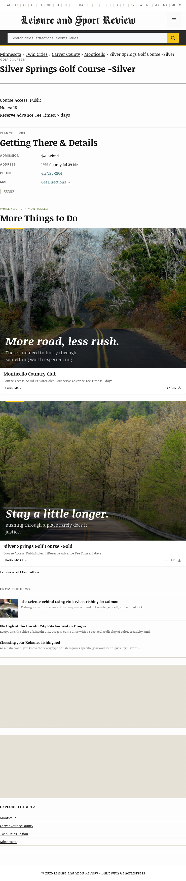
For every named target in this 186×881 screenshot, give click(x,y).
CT (58, 5)
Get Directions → (56, 182)
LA (140, 5)
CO (49, 5)
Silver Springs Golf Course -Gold (38, 546)
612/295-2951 (51, 173)
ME (148, 5)
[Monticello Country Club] (93, 298)
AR (33, 5)
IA (117, 5)
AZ (25, 5)
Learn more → (15, 388)
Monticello (94, 54)
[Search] (173, 38)
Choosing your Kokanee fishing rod (30, 642)
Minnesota (10, 54)
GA (81, 5)
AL (9, 5)
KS (125, 5)
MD (157, 5)
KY (133, 5)
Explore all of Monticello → (20, 572)
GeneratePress (132, 873)
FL (73, 5)
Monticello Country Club (30, 374)
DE (66, 5)
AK (17, 5)
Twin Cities (37, 54)
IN (110, 5)
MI (173, 5)
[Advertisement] (93, 696)
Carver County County (16, 825)
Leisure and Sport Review (78, 20)
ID (96, 5)
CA (41, 5)
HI (89, 5)
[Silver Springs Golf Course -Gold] (93, 471)
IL (103, 5)
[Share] (173, 388)
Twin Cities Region (14, 834)
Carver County (66, 54)
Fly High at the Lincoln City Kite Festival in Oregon (43, 626)
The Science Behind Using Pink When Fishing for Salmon (70, 601)
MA (165, 5)
